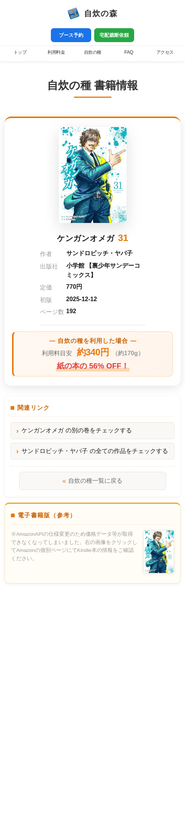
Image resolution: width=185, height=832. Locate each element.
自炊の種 (92, 52)
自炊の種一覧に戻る (93, 481)
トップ (20, 52)
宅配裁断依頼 (114, 35)
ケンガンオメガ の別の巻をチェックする (76, 430)
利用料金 (56, 52)
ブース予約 (71, 35)
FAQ (128, 52)
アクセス (165, 52)
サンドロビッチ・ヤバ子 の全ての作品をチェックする (94, 451)
